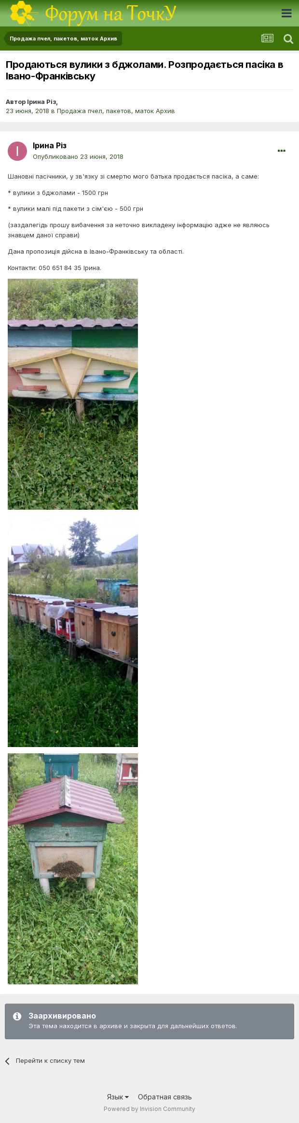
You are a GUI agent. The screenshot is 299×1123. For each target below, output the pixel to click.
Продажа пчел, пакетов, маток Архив (116, 111)
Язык (118, 1097)
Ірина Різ (41, 101)
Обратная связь (165, 1097)
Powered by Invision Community (149, 1108)
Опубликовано (78, 156)
